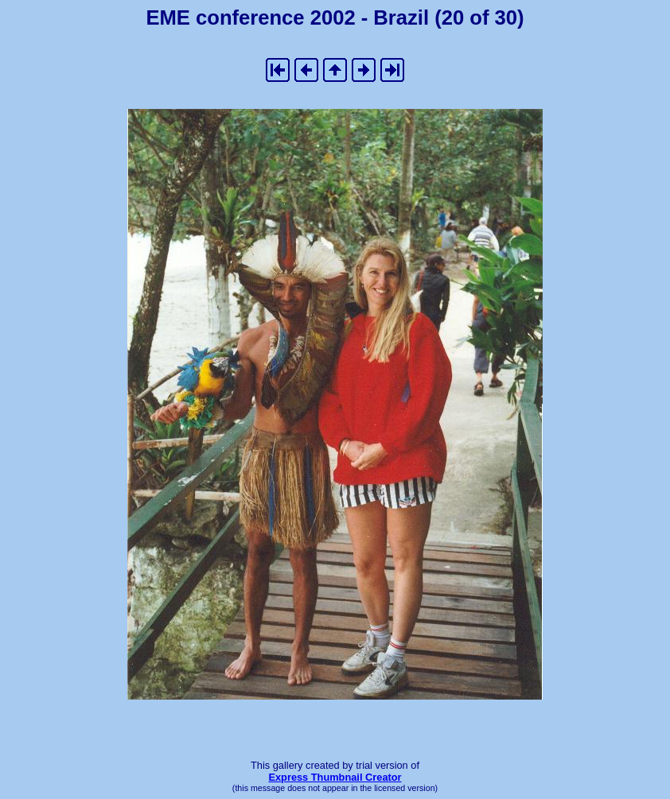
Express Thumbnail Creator (334, 777)
